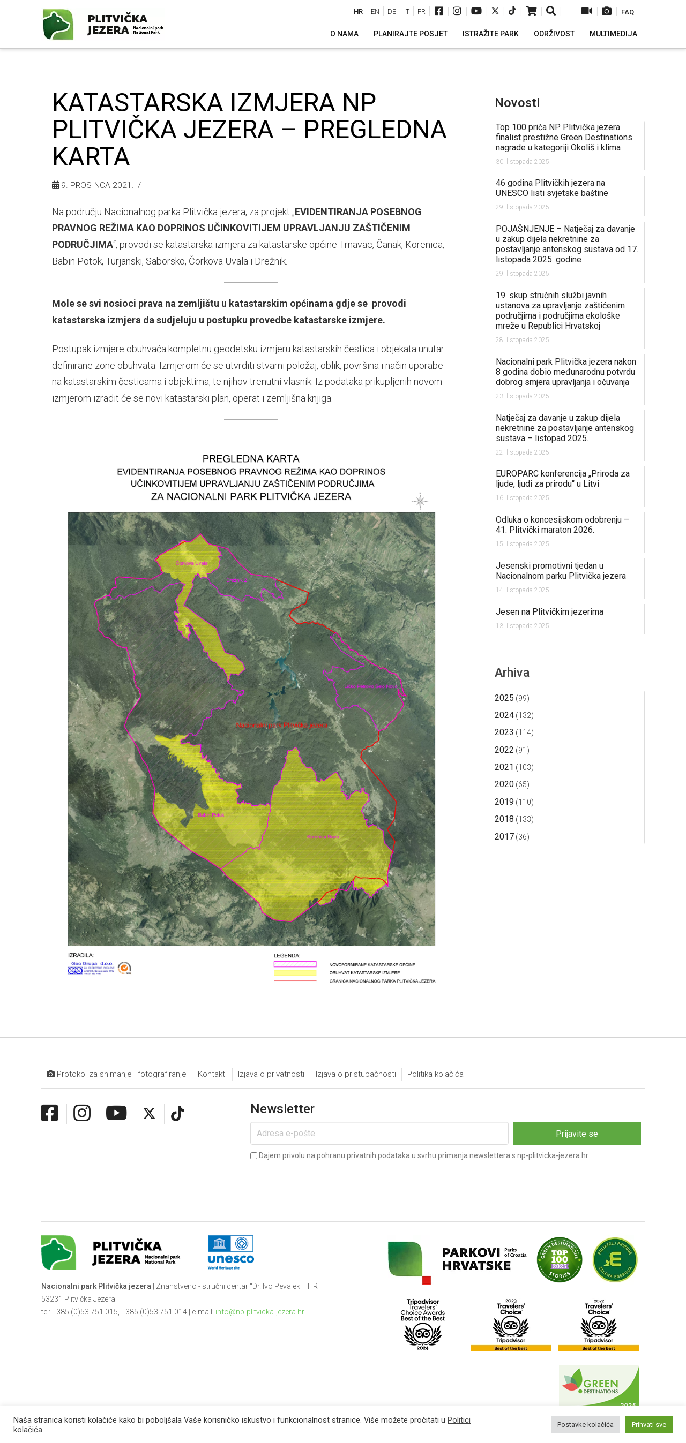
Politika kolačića (435, 1074)
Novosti (517, 102)
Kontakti (212, 1074)
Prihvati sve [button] (649, 1425)
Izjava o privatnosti (271, 1074)
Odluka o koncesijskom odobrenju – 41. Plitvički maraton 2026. (562, 525)
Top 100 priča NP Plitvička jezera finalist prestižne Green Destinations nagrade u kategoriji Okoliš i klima (564, 137)
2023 (504, 732)
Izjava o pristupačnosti (356, 1074)
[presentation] (331, 1183)
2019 (504, 802)
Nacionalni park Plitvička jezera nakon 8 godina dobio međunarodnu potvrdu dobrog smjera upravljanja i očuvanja (566, 372)
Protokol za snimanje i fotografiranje (117, 1074)
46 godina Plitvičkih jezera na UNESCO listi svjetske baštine (552, 188)
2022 (504, 750)
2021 (504, 767)
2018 (504, 819)
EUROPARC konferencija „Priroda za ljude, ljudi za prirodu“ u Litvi (563, 479)
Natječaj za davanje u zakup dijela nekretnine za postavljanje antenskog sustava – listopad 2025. (565, 428)
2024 (504, 715)
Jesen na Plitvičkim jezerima (549, 612)
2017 (504, 837)
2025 (504, 698)
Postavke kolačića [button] (585, 1425)
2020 (504, 784)
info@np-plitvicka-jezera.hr (259, 1312)
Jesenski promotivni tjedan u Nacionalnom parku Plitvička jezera (561, 571)
